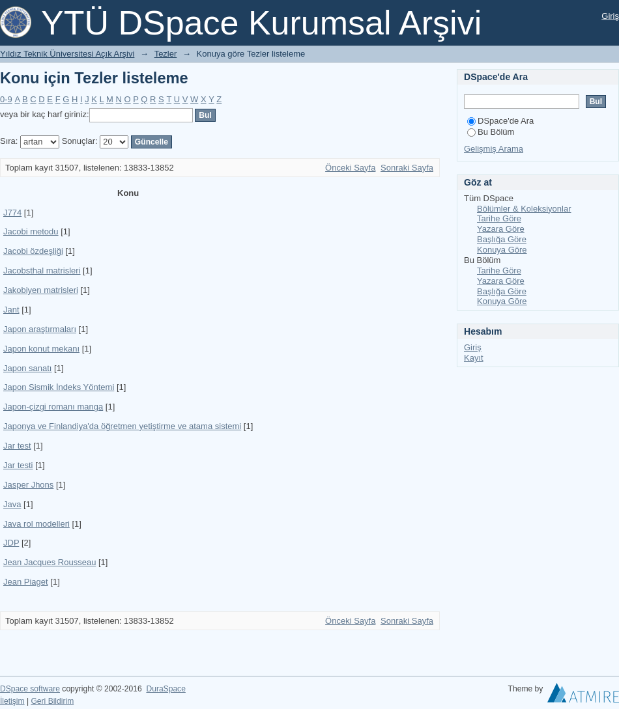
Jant (11, 309)
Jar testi (18, 465)
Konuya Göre (502, 250)
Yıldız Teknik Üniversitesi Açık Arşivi (67, 54)
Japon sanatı (27, 368)
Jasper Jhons (28, 485)
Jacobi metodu (31, 231)
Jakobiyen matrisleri (40, 290)
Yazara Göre (501, 229)
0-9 (6, 99)
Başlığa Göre (501, 239)
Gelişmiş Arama (493, 149)
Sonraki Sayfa (407, 168)
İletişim (12, 701)
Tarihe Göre (499, 218)
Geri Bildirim (52, 701)
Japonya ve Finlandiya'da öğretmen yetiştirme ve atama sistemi (122, 426)
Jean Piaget (25, 582)
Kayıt (473, 358)
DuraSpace (165, 688)
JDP (11, 543)
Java (12, 504)
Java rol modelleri (36, 524)
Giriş (610, 16)
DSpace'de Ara (500, 121)
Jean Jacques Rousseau (49, 562)
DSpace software (30, 688)
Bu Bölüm (490, 132)
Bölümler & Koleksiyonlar (524, 209)
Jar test (17, 446)
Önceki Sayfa (350, 168)
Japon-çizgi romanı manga (53, 406)
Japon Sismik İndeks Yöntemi (58, 387)
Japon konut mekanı (41, 349)
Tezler (165, 54)
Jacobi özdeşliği (33, 251)
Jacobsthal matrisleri (42, 270)
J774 (12, 212)
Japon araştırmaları (39, 329)
